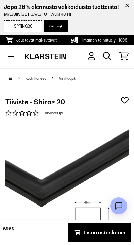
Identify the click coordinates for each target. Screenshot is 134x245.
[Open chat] (118, 205)
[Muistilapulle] (125, 100)
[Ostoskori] (124, 56)
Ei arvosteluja (52, 113)
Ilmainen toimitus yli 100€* (105, 40)
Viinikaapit (67, 78)
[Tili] (91, 56)
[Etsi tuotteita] (107, 56)
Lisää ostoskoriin (99, 232)
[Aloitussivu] (17, 78)
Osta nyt (55, 26)
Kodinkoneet (36, 78)
